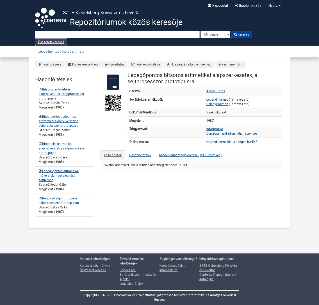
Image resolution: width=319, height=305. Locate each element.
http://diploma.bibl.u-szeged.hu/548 (231, 142)
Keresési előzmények (95, 265)
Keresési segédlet (172, 265)
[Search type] (215, 34)
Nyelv (274, 5)
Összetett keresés (51, 42)
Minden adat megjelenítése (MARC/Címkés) (190, 155)
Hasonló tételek (140, 155)
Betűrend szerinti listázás (138, 274)
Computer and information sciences (231, 133)
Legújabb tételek (131, 283)
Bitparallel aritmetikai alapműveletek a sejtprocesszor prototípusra (61, 148)
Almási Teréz (215, 91)
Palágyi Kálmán (217, 104)
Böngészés (128, 270)
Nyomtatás (116, 64)
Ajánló (124, 279)
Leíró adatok (113, 155)
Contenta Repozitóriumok (217, 274)
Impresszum (169, 270)
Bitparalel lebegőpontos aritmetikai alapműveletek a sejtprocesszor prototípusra (58, 121)
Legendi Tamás (217, 99)
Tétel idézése (51, 64)
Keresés (241, 34)
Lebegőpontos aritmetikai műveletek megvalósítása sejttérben (59, 175)
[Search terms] (117, 34)
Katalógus (206, 279)
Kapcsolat (218, 5)
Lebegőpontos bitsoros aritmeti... (62, 51)
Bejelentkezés (248, 5)
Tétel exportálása (147, 64)
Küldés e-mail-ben (85, 64)
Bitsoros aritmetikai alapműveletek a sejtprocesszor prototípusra (61, 94)
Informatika (214, 129)
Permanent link (232, 64)
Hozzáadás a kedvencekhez (191, 64)
